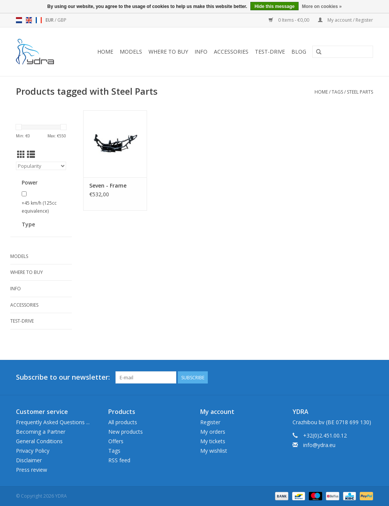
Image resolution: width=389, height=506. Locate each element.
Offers (115, 441)
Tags (337, 92)
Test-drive (270, 51)
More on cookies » (322, 6)
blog (298, 51)
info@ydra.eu (319, 445)
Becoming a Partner (40, 431)
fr (39, 20)
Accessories (231, 51)
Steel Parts (360, 92)
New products (125, 431)
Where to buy (168, 51)
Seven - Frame (108, 185)
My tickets (212, 441)
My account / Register (345, 20)
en (29, 20)
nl (19, 20)
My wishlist (213, 450)
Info (200, 51)
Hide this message (274, 6)
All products (122, 422)
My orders (212, 431)
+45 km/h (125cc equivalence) (39, 207)
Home (105, 51)
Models (131, 51)
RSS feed (119, 460)
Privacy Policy (32, 450)
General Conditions (39, 441)
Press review (31, 469)
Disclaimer (29, 460)
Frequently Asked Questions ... (53, 422)
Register (210, 422)
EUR (50, 20)
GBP (61, 20)
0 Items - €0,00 (289, 20)
